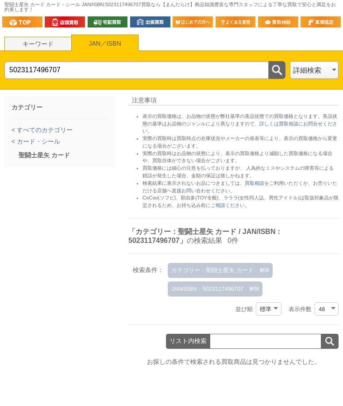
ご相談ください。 (230, 205)
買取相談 (254, 183)
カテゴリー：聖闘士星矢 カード (212, 270)
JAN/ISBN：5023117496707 (207, 288)
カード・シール (37, 141)
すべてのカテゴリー (44, 129)
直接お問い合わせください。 (203, 190)
